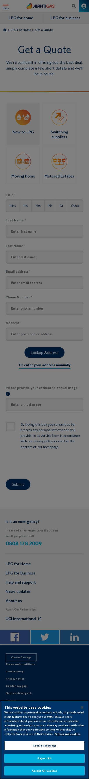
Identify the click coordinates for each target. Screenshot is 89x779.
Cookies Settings (44, 745)
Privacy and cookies (67, 734)
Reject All (44, 758)
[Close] (82, 707)
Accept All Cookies (44, 770)
